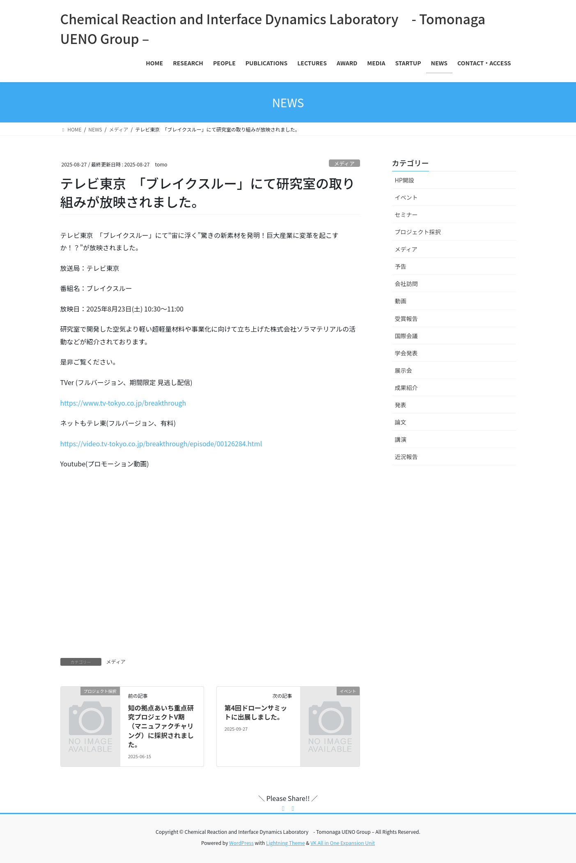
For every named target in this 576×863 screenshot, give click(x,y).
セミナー (406, 214)
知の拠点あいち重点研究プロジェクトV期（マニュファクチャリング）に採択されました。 (161, 726)
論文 (400, 422)
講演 (400, 439)
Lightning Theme (285, 842)
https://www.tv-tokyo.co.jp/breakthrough (123, 403)
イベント (406, 197)
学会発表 (406, 353)
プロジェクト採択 (418, 232)
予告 (400, 266)
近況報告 (406, 456)
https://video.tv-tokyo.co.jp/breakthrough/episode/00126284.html (161, 443)
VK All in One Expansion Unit (342, 842)
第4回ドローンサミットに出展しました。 (256, 712)
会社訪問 (406, 283)
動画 (400, 301)
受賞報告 (406, 318)
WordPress (241, 842)
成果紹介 (406, 387)
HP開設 (404, 180)
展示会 (403, 370)
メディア (344, 163)
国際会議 (406, 336)
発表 (400, 405)
